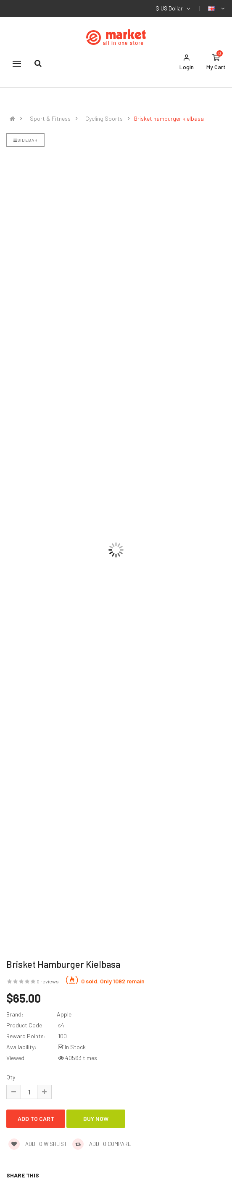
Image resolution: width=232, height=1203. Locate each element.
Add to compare (101, 1144)
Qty (10, 1077)
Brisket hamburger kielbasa (169, 119)
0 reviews (48, 981)
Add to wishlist (37, 1144)
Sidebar (25, 140)
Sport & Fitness (50, 119)
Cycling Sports (104, 119)
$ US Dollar (173, 8)
